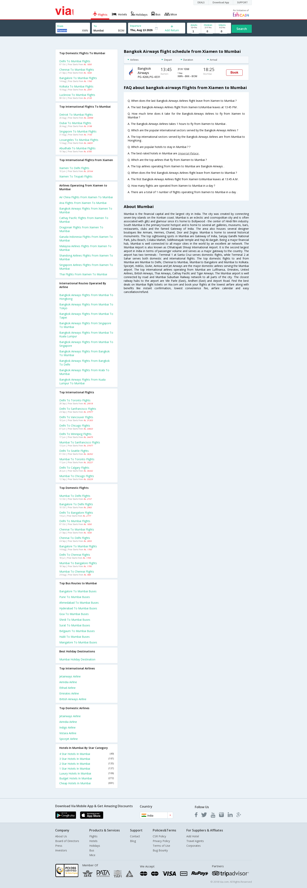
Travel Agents (195, 841)
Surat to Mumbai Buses (74, 625)
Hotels (93, 841)
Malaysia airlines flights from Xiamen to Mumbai (85, 248)
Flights (93, 836)
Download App (221, 2)
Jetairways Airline (70, 676)
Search (242, 29)
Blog (133, 841)
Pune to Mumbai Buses (74, 597)
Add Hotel (192, 836)
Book (234, 72)
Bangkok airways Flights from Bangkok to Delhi (84, 362)
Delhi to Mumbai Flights (74, 61)
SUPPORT (242, 2)
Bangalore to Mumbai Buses (78, 591)
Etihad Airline (67, 688)
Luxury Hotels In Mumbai (86, 773)
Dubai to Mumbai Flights (75, 123)
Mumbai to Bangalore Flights (78, 563)
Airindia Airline (68, 682)
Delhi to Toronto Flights (74, 400)
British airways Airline (72, 699)
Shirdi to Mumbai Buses (74, 619)
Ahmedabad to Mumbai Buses (79, 602)
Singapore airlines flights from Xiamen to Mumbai (86, 266)
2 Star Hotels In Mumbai (86, 764)
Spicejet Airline (68, 739)
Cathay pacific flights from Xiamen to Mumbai (83, 219)
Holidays (94, 845)
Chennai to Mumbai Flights (76, 69)
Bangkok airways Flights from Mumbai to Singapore (86, 344)
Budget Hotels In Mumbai (86, 778)
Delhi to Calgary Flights (74, 467)
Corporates (193, 845)
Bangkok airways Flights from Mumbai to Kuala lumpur (86, 334)
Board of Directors (67, 841)
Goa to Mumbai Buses (74, 614)
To (95, 26)
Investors (61, 850)
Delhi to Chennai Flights (74, 555)
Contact (135, 836)
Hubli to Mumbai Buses (74, 637)
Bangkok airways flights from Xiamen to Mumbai (85, 210)
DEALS (201, 2)
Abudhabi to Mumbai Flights (77, 148)
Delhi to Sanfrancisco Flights (77, 409)
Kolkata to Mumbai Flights (76, 86)
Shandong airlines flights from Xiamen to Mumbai (86, 257)
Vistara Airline (67, 733)
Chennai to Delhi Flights (74, 538)
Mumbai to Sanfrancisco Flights (79, 442)
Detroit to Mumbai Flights (76, 114)
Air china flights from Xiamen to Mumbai (86, 197)
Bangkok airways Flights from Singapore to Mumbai (85, 325)
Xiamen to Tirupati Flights (75, 176)
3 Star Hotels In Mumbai (86, 759)
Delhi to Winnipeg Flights (75, 434)
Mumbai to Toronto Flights (76, 459)
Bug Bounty (160, 850)
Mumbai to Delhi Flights (74, 496)
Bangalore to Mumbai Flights (78, 78)
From (60, 26)
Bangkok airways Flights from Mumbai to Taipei (86, 315)
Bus (91, 850)
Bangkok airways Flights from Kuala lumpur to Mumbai (82, 381)
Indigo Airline (67, 727)
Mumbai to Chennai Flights (76, 571)
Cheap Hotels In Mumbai (86, 783)
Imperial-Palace (188, 153)
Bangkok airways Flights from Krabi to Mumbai (84, 372)
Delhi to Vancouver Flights (76, 417)
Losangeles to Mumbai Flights (78, 140)
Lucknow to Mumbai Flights (77, 95)
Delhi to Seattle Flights (74, 451)
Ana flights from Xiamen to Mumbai (83, 203)
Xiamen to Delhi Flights (74, 168)
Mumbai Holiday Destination (77, 659)
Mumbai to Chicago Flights (76, 476)
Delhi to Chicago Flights (74, 425)
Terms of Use (161, 845)
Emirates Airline (69, 693)
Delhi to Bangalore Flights (76, 512)
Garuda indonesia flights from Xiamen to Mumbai (86, 238)
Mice (92, 855)
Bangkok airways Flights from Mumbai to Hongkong (86, 297)
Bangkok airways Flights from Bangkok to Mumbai (84, 353)
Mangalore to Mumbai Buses (78, 642)
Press (58, 845)
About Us (61, 836)
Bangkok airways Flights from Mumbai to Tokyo (86, 306)
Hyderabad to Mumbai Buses (78, 608)
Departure (135, 25)
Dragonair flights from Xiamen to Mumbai (81, 229)
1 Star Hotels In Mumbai (86, 768)
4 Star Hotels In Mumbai (86, 754)
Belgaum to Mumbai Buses (77, 631)
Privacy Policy (161, 841)
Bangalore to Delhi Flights (76, 504)
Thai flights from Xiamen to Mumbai (83, 274)
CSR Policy (159, 836)
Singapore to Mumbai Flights (78, 131)
